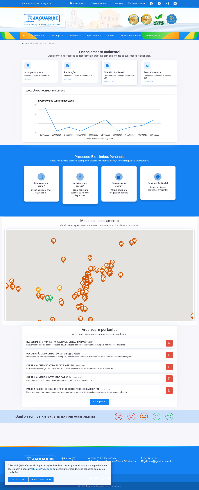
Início (24, 43)
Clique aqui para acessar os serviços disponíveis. (80, 193)
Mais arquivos (99, 402)
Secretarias (75, 35)
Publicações (153, 35)
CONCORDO (18, 479)
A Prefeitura (37, 35)
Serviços (110, 35)
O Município (56, 35)
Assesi (89, 486)
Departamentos (93, 35)
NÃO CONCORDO (41, 479)
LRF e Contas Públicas (130, 35)
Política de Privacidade (40, 469)
